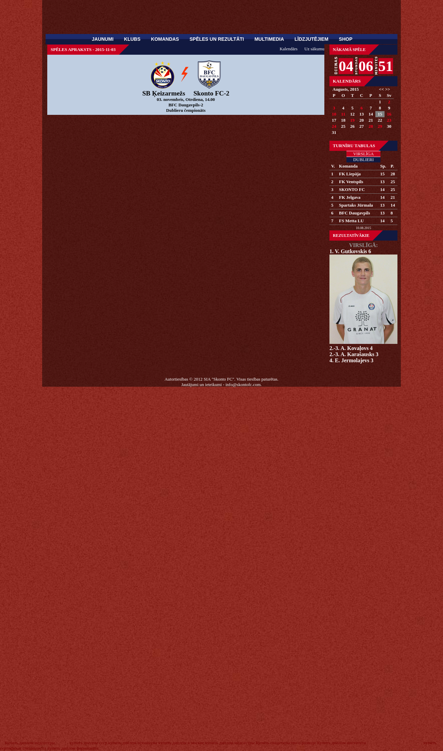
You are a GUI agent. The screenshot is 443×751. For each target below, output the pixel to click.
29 (380, 126)
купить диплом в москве (181, 742)
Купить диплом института (341, 742)
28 (371, 126)
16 (389, 114)
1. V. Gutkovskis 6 (350, 251)
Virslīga (363, 153)
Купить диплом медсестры (30, 742)
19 (352, 120)
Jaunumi (103, 39)
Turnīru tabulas (354, 145)
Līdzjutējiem (311, 39)
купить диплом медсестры (229, 742)
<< (381, 89)
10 (334, 114)
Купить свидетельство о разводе (286, 742)
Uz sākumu (314, 48)
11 (343, 114)
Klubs (132, 39)
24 (334, 126)
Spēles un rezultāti (216, 39)
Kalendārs (347, 81)
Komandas (165, 39)
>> (387, 89)
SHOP (346, 39)
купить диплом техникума (132, 742)
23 (389, 120)
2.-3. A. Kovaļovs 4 (351, 348)
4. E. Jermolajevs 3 (351, 360)
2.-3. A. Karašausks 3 (353, 354)
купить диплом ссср (88, 742)
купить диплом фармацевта (73, 748)
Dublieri (363, 159)
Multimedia (269, 39)
